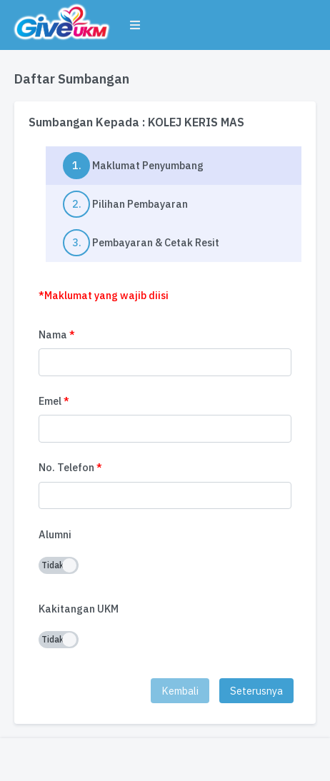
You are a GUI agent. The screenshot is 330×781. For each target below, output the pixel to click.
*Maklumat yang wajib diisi (104, 295)
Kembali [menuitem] (180, 690)
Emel (54, 401)
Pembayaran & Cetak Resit (141, 242)
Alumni (55, 534)
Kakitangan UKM (79, 608)
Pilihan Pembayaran (125, 204)
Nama (57, 334)
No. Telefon (70, 467)
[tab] (173, 165)
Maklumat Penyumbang (182, 165)
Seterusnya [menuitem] (256, 690)
